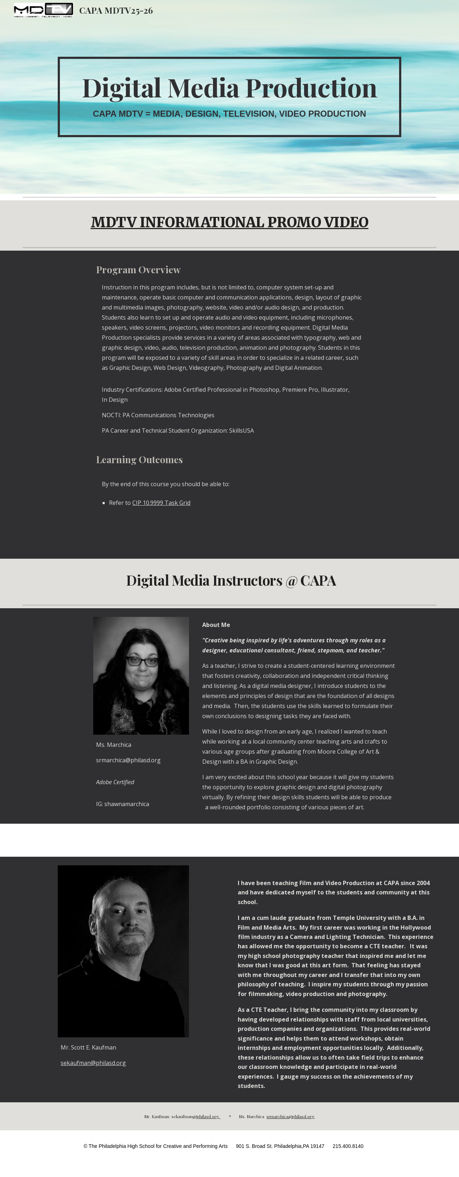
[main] (229, 97)
